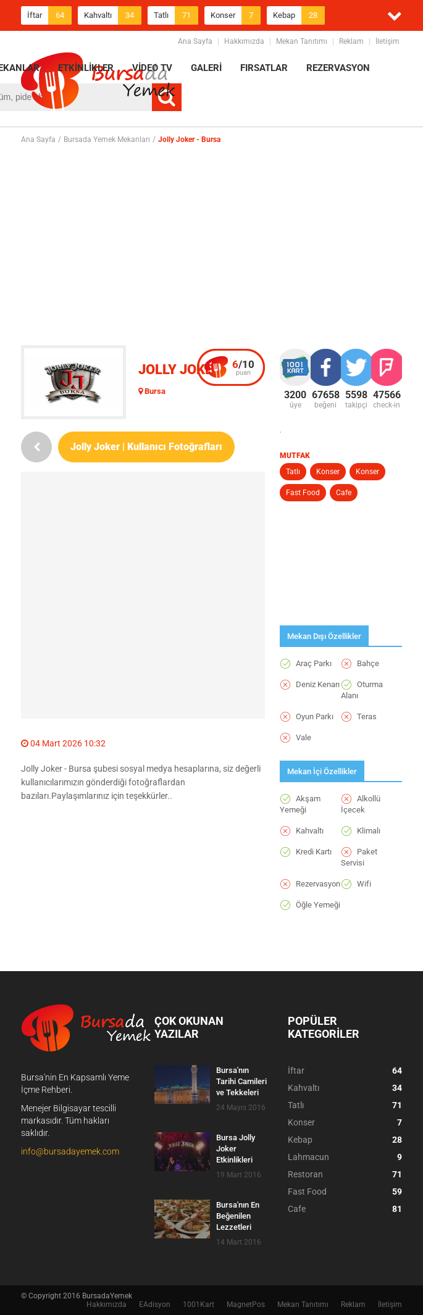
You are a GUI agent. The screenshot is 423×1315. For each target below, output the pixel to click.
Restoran (345, 1174)
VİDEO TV (152, 67)
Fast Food (303, 492)
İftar (49, 15)
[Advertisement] (221, 244)
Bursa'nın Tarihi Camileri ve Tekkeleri (241, 1081)
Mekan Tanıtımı (301, 41)
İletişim (387, 41)
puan (243, 367)
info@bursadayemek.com (70, 1151)
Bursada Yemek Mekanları (107, 139)
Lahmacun (345, 1157)
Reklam (351, 41)
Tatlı (176, 15)
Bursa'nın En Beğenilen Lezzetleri (237, 1216)
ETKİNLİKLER (86, 67)
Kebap (299, 15)
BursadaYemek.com (98, 83)
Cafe (343, 492)
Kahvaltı (112, 15)
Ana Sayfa (195, 41)
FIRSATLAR (264, 67)
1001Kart (198, 1304)
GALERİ (206, 67)
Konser (236, 15)
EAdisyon (154, 1304)
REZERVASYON (338, 67)
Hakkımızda (244, 41)
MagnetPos (246, 1304)
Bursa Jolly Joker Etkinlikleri (235, 1148)
